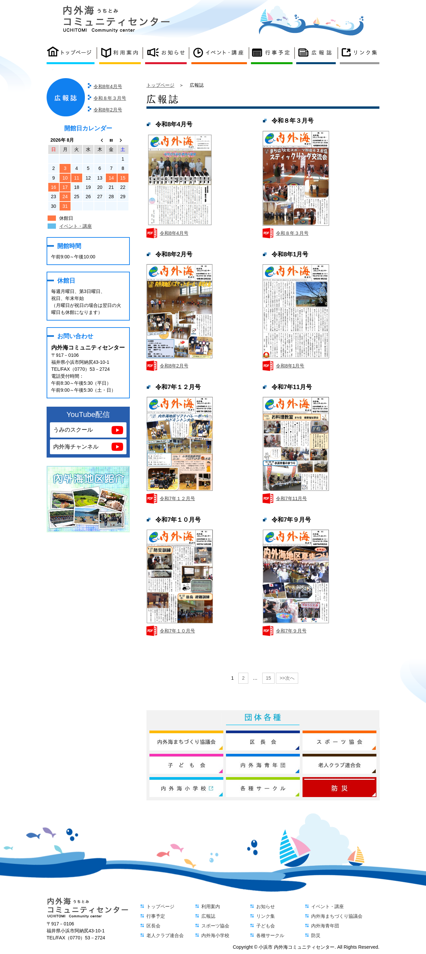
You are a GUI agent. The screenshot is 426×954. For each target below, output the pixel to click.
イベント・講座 (75, 226)
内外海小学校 (215, 935)
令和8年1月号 (290, 365)
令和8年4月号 (108, 86)
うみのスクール (73, 430)
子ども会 (265, 925)
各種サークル (270, 935)
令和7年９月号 (291, 630)
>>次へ (287, 678)
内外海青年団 (325, 925)
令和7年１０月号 (177, 630)
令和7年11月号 (291, 498)
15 (268, 678)
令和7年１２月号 (177, 498)
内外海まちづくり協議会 (336, 916)
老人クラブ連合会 (165, 935)
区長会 (153, 925)
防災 (315, 935)
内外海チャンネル (76, 447)
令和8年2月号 (108, 109)
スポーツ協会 (215, 925)
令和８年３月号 (110, 98)
